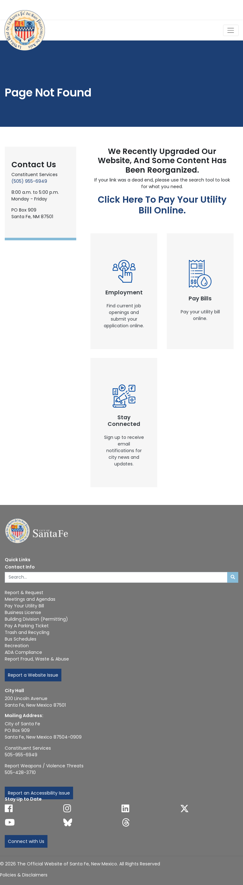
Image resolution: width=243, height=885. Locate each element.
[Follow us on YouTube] (10, 822)
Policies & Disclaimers (23, 875)
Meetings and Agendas (30, 599)
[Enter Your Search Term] (116, 577)
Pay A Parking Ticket (27, 626)
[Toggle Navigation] (231, 30)
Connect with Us (26, 841)
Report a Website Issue (33, 675)
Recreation (17, 645)
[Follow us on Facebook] (9, 808)
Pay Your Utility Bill (24, 606)
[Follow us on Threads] (126, 822)
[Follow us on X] (184, 808)
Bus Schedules (20, 639)
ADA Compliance (23, 652)
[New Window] (123, 291)
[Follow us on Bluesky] (67, 822)
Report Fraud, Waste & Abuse (37, 659)
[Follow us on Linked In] (125, 808)
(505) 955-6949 (29, 181)
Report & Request (24, 592)
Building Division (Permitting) (36, 619)
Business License (23, 612)
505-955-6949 (21, 755)
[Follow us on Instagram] (67, 808)
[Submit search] (232, 577)
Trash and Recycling (27, 632)
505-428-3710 (20, 772)
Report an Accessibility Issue (39, 793)
